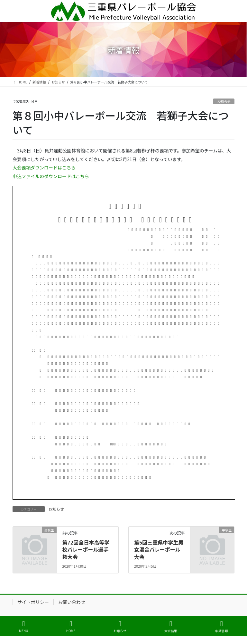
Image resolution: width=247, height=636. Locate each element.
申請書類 (221, 626)
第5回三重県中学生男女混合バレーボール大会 (158, 549)
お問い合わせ (71, 602)
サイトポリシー (33, 602)
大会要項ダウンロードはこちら (44, 167)
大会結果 (170, 626)
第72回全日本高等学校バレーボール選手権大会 (85, 549)
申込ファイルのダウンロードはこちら (51, 176)
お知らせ (223, 101)
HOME (71, 626)
